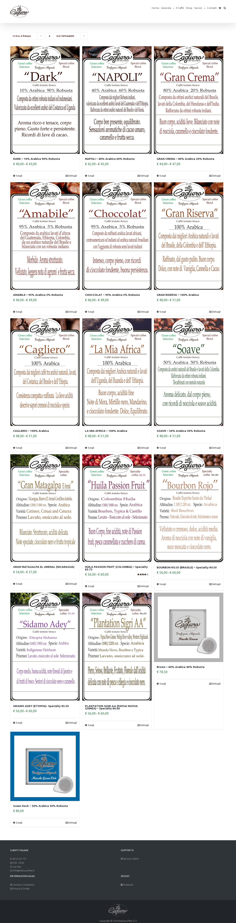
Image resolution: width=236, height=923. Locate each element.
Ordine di (22, 36)
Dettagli (72, 175)
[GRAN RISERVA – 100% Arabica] (188, 236)
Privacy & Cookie (21, 888)
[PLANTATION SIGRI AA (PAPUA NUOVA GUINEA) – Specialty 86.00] (117, 646)
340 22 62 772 (19, 858)
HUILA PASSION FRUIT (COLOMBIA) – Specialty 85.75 (116, 568)
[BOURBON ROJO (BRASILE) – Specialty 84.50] (188, 508)
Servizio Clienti (131, 858)
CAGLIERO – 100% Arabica (31, 430)
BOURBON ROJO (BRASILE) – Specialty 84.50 (187, 567)
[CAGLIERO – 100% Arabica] (45, 372)
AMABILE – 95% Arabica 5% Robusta (38, 294)
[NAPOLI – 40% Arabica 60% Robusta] (117, 100)
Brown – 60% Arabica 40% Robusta (180, 666)
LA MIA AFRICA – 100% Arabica (106, 430)
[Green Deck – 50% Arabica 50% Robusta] (45, 765)
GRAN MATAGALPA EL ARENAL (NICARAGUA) (43, 566)
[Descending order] (49, 36)
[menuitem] (156, 7)
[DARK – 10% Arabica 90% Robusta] (45, 100)
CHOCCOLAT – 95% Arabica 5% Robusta (112, 294)
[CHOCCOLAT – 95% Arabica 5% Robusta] (117, 236)
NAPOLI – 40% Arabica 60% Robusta (110, 158)
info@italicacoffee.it (23, 870)
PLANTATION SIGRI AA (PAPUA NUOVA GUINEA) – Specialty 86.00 (111, 706)
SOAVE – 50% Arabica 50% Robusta (181, 430)
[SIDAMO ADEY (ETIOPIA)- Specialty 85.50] (45, 646)
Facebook (128, 884)
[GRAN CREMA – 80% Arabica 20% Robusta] (188, 100)
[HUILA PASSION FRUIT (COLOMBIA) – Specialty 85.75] (117, 508)
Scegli (19, 175)
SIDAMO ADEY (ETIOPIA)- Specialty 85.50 (41, 705)
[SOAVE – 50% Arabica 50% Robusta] (188, 372)
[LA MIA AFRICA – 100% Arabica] (117, 372)
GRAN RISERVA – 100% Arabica (178, 294)
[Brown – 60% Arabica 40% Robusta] (188, 627)
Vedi (65, 36)
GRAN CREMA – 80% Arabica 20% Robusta (185, 158)
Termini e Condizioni (23, 884)
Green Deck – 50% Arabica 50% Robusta (40, 805)
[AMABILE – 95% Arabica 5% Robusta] (45, 236)
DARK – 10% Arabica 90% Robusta (36, 158)
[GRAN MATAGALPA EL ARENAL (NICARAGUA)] (45, 508)
